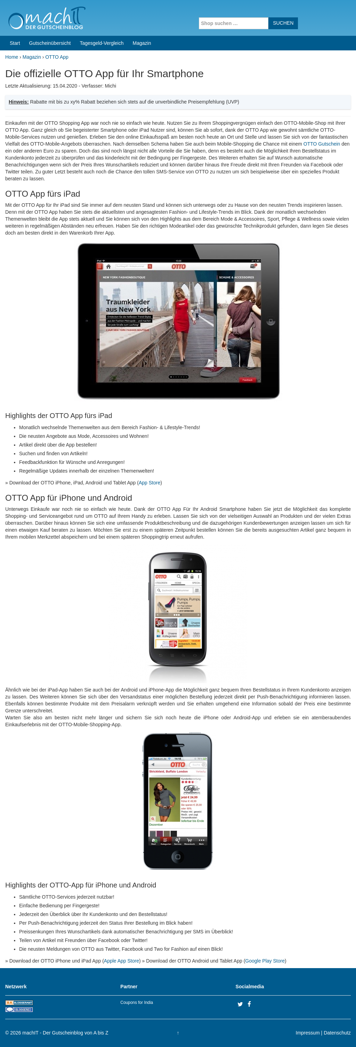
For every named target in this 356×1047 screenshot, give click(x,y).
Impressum (308, 1033)
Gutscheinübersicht (50, 43)
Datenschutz (337, 1033)
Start (15, 43)
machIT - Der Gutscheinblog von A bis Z (65, 1033)
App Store (149, 482)
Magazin (142, 43)
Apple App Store (121, 961)
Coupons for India (136, 1002)
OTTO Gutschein (322, 144)
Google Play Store (265, 961)
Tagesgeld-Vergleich (101, 43)
